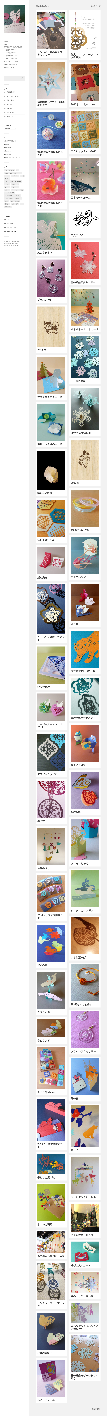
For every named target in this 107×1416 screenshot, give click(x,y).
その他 (9, 112)
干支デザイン (78, 235)
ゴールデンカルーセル (83, 1197)
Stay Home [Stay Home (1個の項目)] (11, 170)
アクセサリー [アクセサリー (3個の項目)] (17, 173)
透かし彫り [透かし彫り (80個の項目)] (8, 206)
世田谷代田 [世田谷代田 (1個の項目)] (18, 198)
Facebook (8, 147)
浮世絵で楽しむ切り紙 (83, 670)
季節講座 (9, 92)
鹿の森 (74, 1098)
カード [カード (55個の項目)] (22, 176)
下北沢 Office (11, 53)
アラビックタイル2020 (83, 151)
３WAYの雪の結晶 (81, 432)
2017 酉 (75, 482)
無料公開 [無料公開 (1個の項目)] (17, 201)
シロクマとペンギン (82, 910)
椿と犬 (74, 1150)
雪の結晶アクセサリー (83, 282)
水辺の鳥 (42, 965)
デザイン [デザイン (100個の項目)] (7, 187)
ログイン (9, 219)
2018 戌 (41, 350)
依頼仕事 (9, 100)
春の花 (41, 821)
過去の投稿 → (97, 1409)
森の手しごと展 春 (82, 1296)
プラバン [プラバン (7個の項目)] (7, 190)
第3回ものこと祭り (81, 1004)
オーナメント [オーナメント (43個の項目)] (15, 176)
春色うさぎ (43, 1040)
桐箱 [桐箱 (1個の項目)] (12, 201)
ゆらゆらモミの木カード (84, 329)
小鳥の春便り (44, 1352)
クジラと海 (43, 1012)
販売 (8, 108)
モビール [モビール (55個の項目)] (17, 195)
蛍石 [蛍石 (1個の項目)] (17, 204)
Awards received (11, 61)
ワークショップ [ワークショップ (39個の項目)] (9, 198)
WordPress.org (11, 231)
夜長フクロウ (78, 764)
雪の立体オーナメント (83, 717)
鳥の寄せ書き (44, 252)
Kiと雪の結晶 (78, 381)
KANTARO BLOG (10, 141)
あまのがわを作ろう (82, 1234)
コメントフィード (12, 227)
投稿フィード (11, 223)
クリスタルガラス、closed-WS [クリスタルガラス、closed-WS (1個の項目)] (13, 181)
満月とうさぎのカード (49, 444)
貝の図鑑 (76, 811)
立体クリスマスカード (49, 397)
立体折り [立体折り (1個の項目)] (7, 204)
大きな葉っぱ (78, 957)
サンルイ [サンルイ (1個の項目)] (7, 184)
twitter (7, 144)
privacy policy (10, 67)
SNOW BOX (43, 686)
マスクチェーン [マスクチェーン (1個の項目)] (9, 195)
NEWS (6, 44)
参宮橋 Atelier (11, 56)
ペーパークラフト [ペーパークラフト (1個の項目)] (9, 192)
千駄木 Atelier (11, 58)
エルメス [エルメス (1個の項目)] (7, 176)
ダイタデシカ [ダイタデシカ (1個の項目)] (15, 184)
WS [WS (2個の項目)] (17, 170)
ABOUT (6, 41)
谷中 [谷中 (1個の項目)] (21, 204)
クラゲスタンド (79, 576)
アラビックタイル (47, 774)
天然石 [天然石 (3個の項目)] (6, 201)
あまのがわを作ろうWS (50, 1256)
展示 (8, 104)
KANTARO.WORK (14, 241)
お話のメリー (44, 868)
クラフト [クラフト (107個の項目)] (7, 178)
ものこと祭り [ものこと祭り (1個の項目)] (8, 173)
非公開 (9, 116)
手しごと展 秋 (46, 1177)
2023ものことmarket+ (83, 104)
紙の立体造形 (44, 492)
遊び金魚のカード (80, 1265)
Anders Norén (14, 245)
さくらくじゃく (79, 863)
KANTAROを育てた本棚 (12, 157)
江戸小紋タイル (46, 539)
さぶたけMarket (46, 1092)
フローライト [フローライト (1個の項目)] (15, 187)
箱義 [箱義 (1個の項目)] (13, 204)
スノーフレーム (46, 1399)
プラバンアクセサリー (83, 1051)
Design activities (11, 64)
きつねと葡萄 (44, 1224)
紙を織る (42, 577)
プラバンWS (44, 299)
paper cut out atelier (13, 47)
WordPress (15, 243)
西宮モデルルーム (81, 197)
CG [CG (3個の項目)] (6, 170)
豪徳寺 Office (11, 50)
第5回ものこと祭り (81, 529)
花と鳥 (74, 623)
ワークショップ (11, 96)
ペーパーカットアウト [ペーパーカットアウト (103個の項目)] (17, 190)
